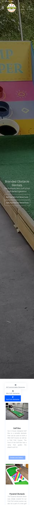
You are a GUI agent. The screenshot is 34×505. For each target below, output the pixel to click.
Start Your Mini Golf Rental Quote (17, 197)
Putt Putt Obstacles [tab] (12, 398)
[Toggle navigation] (2, 8)
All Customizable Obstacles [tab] (15, 386)
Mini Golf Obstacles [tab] (13, 392)
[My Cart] (29, 7)
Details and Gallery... (17, 458)
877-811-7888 (7, 2)
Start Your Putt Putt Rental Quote (17, 203)
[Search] (23, 7)
